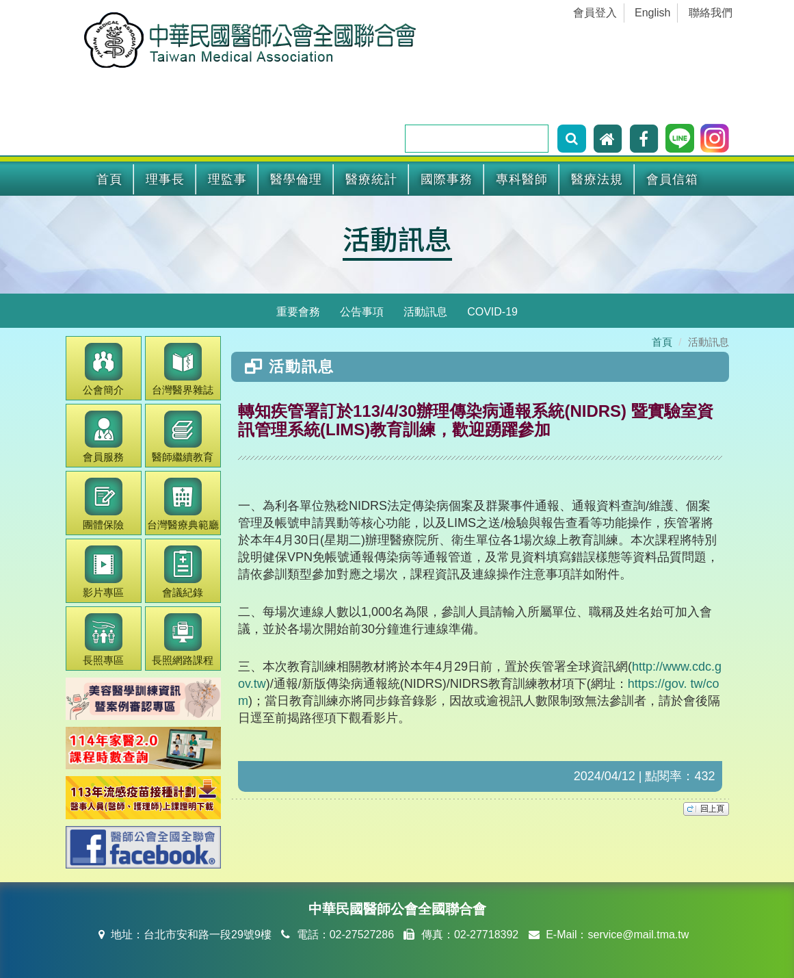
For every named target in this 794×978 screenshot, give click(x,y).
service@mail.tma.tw (638, 934)
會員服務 (103, 437)
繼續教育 (182, 437)
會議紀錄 (182, 571)
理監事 (227, 179)
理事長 (165, 179)
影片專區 (103, 571)
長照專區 (103, 639)
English (652, 12)
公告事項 (362, 312)
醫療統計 (371, 179)
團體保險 (103, 504)
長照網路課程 (182, 639)
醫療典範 (183, 504)
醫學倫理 (296, 179)
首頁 (109, 179)
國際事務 (447, 179)
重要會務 (298, 312)
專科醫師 (522, 179)
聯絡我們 (710, 12)
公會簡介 (103, 369)
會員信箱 (672, 179)
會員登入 (595, 12)
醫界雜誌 (182, 369)
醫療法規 (597, 179)
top (706, 809)
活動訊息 (397, 238)
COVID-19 (492, 312)
